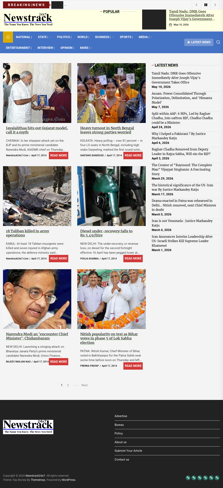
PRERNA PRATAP (89, 365)
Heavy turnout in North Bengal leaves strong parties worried (107, 130)
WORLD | (83, 37)
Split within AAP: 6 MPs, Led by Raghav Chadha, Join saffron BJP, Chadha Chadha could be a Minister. (182, 118)
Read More (58, 155)
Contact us (122, 459)
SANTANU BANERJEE (92, 155)
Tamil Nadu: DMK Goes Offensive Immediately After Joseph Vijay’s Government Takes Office (191, 17)
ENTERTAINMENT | (19, 48)
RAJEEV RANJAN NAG (18, 361)
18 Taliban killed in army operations (27, 233)
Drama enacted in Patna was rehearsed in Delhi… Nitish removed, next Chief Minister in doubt (184, 205)
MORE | (86, 48)
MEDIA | (145, 37)
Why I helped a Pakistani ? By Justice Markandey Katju (179, 136)
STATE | (44, 37)
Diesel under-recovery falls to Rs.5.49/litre (106, 233)
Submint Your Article (128, 451)
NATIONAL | (24, 37)
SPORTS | (126, 37)
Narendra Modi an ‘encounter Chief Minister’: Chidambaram (37, 336)
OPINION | (67, 48)
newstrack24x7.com (17, 155)
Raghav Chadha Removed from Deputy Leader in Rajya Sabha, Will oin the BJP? (181, 151)
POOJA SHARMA (89, 258)
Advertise (121, 416)
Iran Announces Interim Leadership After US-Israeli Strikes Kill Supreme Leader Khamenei (182, 241)
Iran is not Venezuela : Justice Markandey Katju (182, 223)
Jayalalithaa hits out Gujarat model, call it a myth (37, 130)
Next (84, 385)
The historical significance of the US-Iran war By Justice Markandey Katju (182, 187)
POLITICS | (64, 37)
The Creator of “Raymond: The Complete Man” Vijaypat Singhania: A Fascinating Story (182, 169)
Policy (119, 433)
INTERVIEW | (46, 48)
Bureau (119, 425)
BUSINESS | (104, 37)
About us (121, 442)
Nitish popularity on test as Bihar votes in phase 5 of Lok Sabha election (109, 338)
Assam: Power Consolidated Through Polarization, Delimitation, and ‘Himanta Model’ (182, 98)
